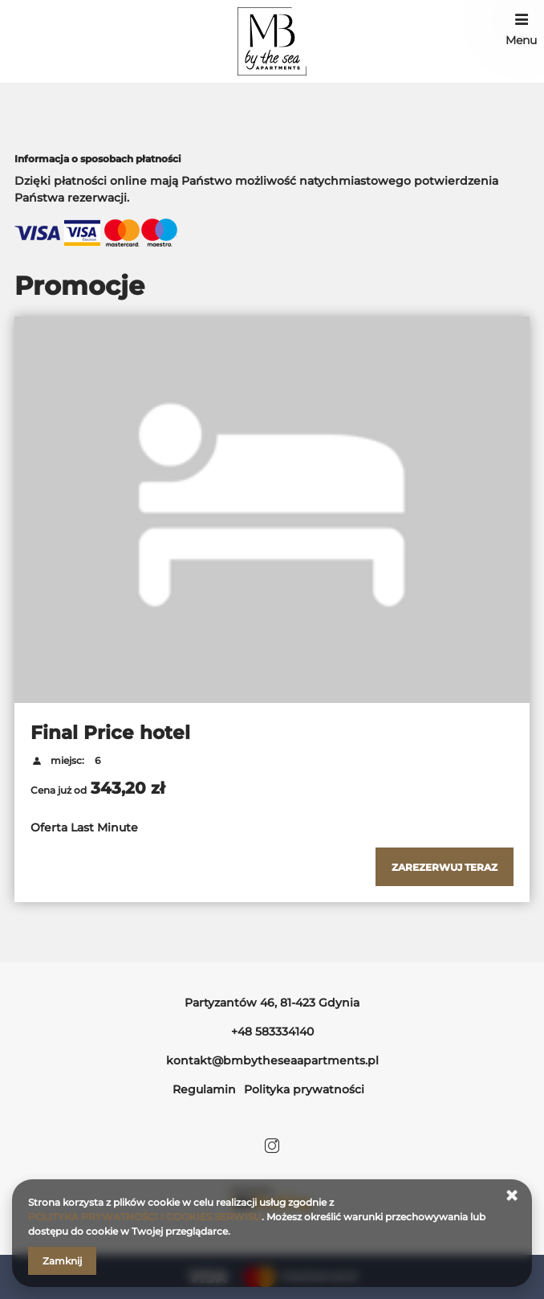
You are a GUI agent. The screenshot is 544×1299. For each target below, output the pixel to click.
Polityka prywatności (304, 1089)
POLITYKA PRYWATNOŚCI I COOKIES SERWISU (145, 1217)
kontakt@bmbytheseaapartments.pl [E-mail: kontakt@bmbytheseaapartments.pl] (272, 1060)
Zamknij (62, 1261)
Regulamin (204, 1089)
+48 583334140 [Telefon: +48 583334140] (272, 1031)
